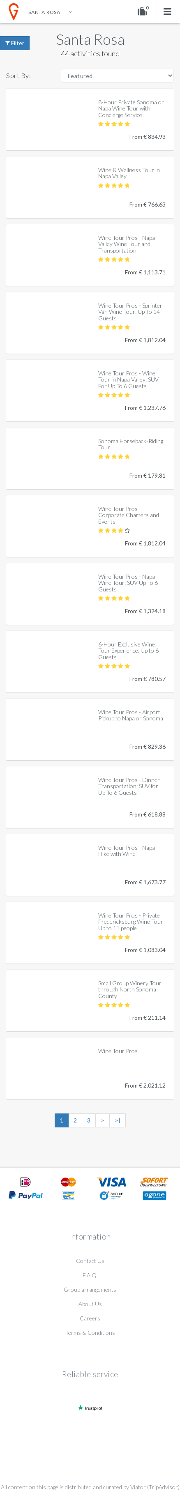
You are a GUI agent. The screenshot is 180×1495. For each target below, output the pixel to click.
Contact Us (90, 1260)
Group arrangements (90, 1289)
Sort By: (18, 75)
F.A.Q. (90, 1275)
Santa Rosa (90, 39)
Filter (14, 42)
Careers (90, 1318)
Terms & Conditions (90, 1332)
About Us (90, 1303)
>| (117, 1120)
